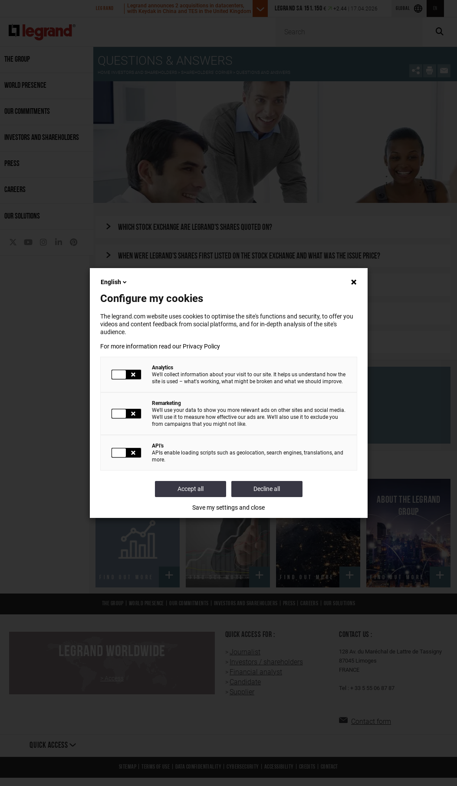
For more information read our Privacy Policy (160, 346)
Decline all (266, 488)
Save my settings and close (228, 507)
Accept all (191, 488)
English (114, 282)
